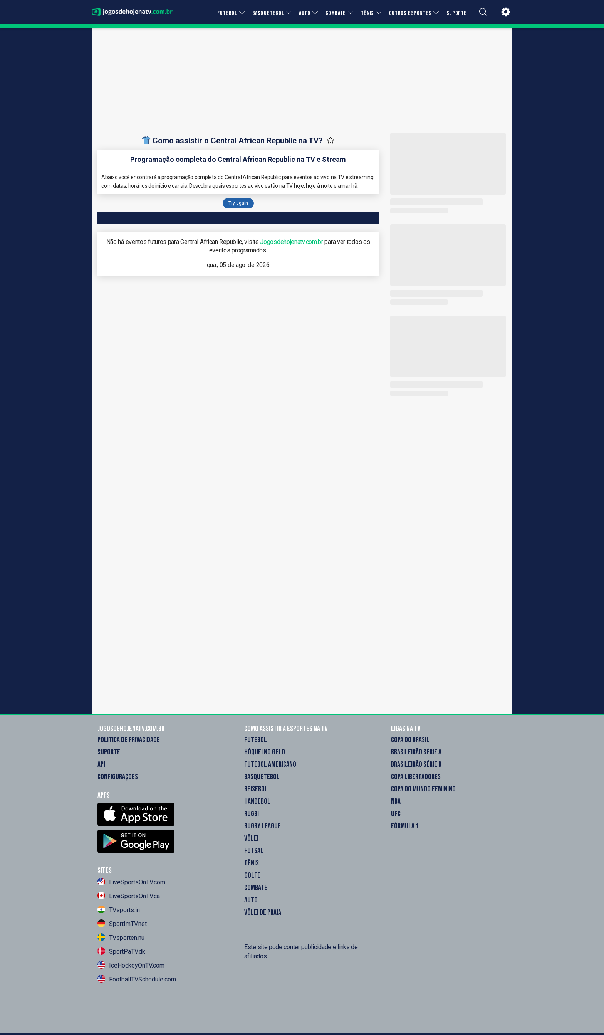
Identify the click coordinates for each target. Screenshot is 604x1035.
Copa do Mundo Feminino (423, 789)
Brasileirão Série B (416, 764)
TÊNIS (367, 13)
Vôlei (251, 838)
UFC (396, 813)
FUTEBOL (227, 13)
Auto (251, 900)
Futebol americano (270, 764)
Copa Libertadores (416, 776)
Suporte (108, 752)
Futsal (253, 850)
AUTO (304, 13)
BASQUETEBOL (268, 13)
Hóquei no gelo (264, 752)
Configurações (117, 776)
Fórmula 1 (405, 826)
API (101, 764)
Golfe (252, 875)
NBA (396, 801)
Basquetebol (262, 776)
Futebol (255, 739)
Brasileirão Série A (416, 752)
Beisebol (256, 789)
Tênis (251, 863)
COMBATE (335, 13)
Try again (238, 203)
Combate (255, 887)
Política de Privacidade (128, 739)
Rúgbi (251, 813)
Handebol (257, 801)
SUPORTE (456, 13)
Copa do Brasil (410, 739)
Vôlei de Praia (262, 912)
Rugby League (262, 826)
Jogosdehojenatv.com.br (291, 241)
